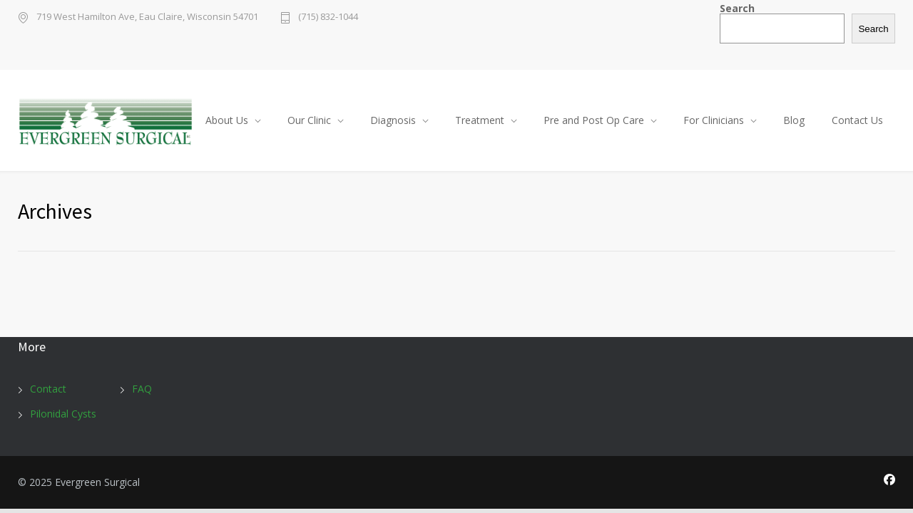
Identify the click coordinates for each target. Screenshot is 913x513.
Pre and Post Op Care (594, 120)
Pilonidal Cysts (63, 413)
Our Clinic (309, 120)
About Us (226, 120)
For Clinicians (713, 120)
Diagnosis (393, 120)
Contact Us (857, 120)
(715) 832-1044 (328, 17)
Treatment (479, 120)
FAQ (142, 388)
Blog (794, 120)
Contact (48, 388)
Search (737, 8)
